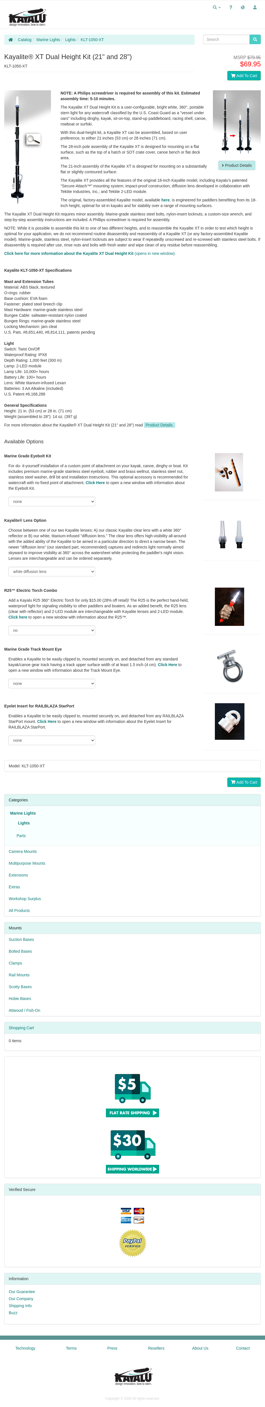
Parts (20, 835)
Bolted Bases (20, 951)
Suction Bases (21, 939)
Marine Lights (48, 39)
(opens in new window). (90, 253)
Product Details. (159, 425)
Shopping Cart (21, 1028)
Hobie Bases (20, 998)
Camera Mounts (23, 851)
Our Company (21, 1298)
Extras (14, 887)
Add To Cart (244, 75)
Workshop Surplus (25, 898)
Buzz (13, 1313)
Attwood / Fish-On (24, 1010)
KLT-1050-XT (92, 39)
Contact (243, 1348)
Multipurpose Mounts (27, 863)
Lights (70, 39)
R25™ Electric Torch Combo (30, 590)
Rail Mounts (19, 975)
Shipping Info (20, 1305)
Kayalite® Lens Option (25, 520)
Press (112, 1348)
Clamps (15, 963)
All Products (19, 910)
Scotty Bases (20, 987)
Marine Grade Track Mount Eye (33, 649)
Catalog (25, 39)
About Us (200, 1348)
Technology (25, 1348)
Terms (71, 1348)
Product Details (237, 165)
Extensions (18, 875)
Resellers (156, 1348)
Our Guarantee (22, 1291)
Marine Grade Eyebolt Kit (27, 456)
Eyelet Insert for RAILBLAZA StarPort (39, 706)
